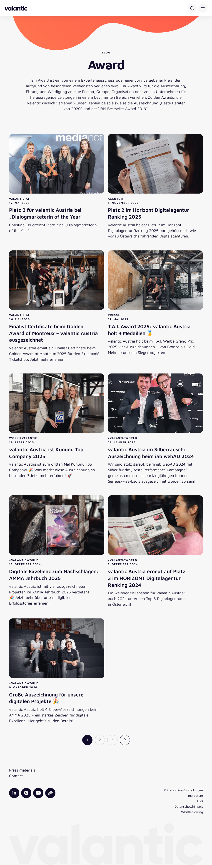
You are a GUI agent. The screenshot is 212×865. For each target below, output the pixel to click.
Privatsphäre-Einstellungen (183, 790)
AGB (200, 801)
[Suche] (192, 8)
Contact (16, 775)
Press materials (22, 770)
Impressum (195, 795)
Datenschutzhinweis (189, 806)
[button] (202, 8)
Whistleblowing (192, 812)
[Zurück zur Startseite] (16, 8)
